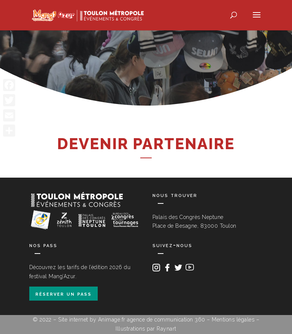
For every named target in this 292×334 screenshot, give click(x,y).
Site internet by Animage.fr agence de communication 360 (131, 320)
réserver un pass (63, 293)
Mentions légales (233, 320)
